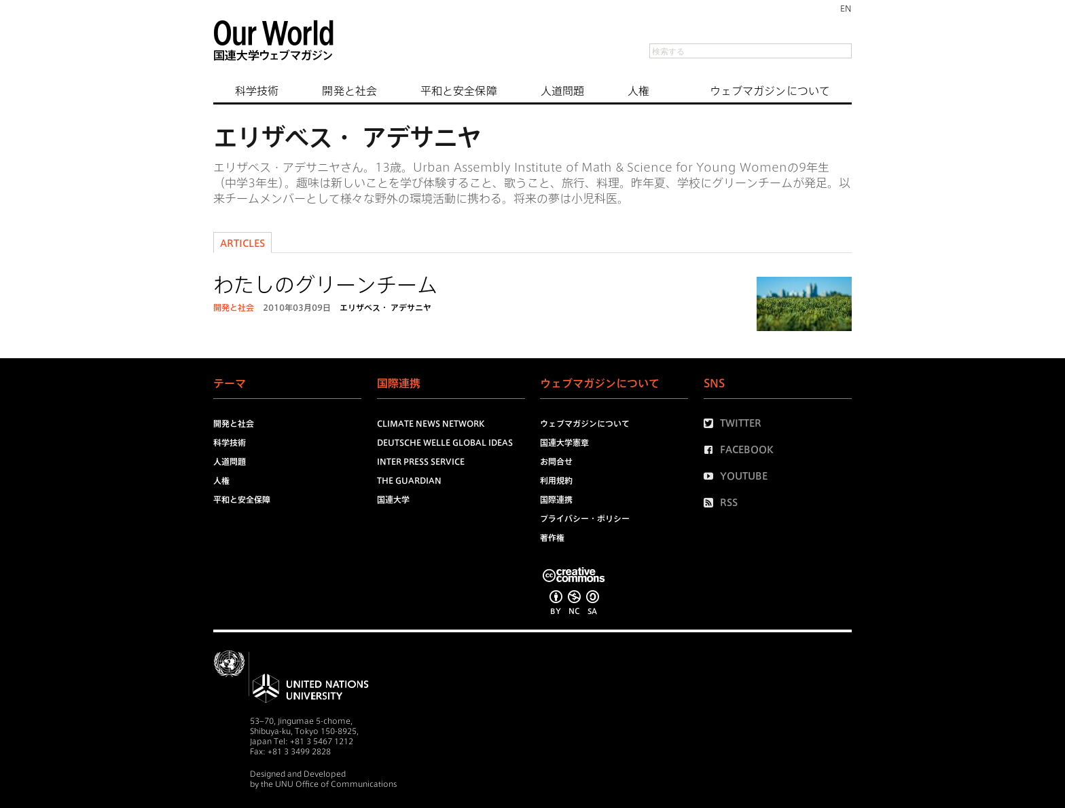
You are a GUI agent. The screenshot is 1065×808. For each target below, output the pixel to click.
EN (846, 8)
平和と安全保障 (458, 90)
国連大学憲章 (564, 442)
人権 (638, 90)
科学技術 (256, 90)
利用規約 (556, 480)
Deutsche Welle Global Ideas (445, 442)
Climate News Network (430, 423)
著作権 (552, 537)
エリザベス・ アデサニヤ (385, 307)
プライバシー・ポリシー (585, 518)
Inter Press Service (421, 461)
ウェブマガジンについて (770, 90)
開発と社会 (349, 90)
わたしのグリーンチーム (325, 285)
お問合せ (556, 461)
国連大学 (393, 499)
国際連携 (556, 499)
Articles (242, 243)
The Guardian (409, 480)
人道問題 (562, 90)
